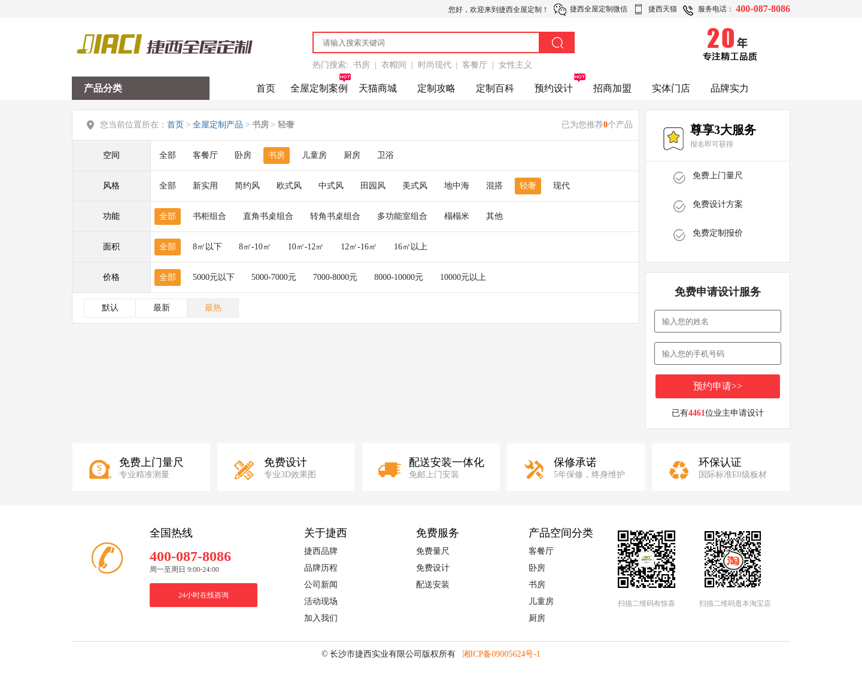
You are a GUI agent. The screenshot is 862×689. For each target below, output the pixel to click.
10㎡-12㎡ (306, 246)
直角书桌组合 (268, 216)
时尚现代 (434, 64)
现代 (561, 185)
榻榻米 (456, 216)
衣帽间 (393, 64)
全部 (167, 155)
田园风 (373, 185)
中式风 (331, 185)
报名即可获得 (711, 144)
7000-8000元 (335, 277)
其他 (494, 216)
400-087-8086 (763, 9)
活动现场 (321, 601)
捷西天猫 (662, 9)
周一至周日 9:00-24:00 (184, 569)
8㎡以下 (207, 246)
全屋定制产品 (218, 124)
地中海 (456, 185)
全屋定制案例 (319, 88)
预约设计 (554, 88)
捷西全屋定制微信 (598, 9)
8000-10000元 (398, 277)
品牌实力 (730, 88)
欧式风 (289, 185)
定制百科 (495, 88)
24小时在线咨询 (203, 595)
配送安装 (433, 584)
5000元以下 (214, 277)
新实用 (205, 185)
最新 (161, 307)
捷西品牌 (321, 551)
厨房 (352, 155)
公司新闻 (321, 584)
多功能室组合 (402, 216)
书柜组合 (209, 216)
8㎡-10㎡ (255, 246)
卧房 (243, 155)
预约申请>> (717, 386)
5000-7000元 (273, 277)
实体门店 (671, 88)
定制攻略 (436, 88)
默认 (110, 307)
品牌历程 (321, 567)
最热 (213, 307)
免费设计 (433, 567)
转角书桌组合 (335, 216)
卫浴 (385, 155)
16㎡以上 (410, 246)
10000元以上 (463, 277)
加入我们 (321, 618)
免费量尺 (433, 551)
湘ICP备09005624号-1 (501, 654)
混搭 (494, 185)
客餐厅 (474, 64)
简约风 (247, 185)
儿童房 (314, 155)
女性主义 (515, 64)
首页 (265, 88)
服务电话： (716, 9)
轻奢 (528, 185)
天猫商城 (378, 88)
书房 (361, 64)
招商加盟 (612, 88)
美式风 (414, 185)
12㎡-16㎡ (359, 246)
